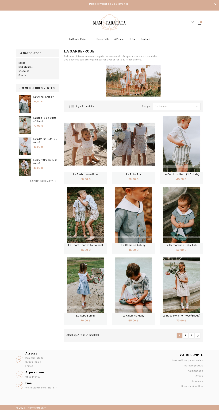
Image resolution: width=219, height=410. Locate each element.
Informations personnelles (187, 360)
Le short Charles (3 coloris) (85, 244)
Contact (145, 39)
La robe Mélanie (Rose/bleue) (181, 315)
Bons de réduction (192, 386)
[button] (193, 23)
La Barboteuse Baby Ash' (181, 244)
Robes (22, 63)
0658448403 (33, 376)
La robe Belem (85, 315)
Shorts (22, 75)
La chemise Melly (133, 315)
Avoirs (199, 375)
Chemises (24, 71)
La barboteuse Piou (85, 174)
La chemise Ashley (43, 97)
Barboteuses (26, 67)
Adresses (197, 381)
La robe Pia (133, 174)
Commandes (195, 370)
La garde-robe (77, 39)
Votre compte (191, 355)
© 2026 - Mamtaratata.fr (31, 407)
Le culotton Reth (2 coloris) (181, 174)
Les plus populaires (43, 181)
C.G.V (132, 39)
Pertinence (177, 106)
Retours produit (193, 365)
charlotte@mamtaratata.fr (41, 387)
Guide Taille (102, 39)
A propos (119, 39)
